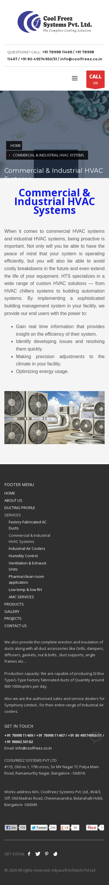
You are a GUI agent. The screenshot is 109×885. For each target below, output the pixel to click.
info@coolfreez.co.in (33, 748)
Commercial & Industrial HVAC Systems (29, 538)
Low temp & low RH (25, 589)
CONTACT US (15, 625)
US (95, 80)
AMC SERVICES (21, 596)
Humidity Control (23, 555)
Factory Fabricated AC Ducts (28, 525)
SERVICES (12, 515)
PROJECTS (13, 618)
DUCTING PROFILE (19, 507)
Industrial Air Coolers (27, 548)
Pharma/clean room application (26, 579)
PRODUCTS (14, 604)
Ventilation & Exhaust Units (27, 566)
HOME (9, 493)
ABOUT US (13, 500)
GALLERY (11, 611)
